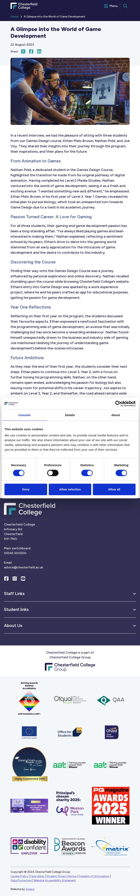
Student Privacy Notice (61, 876)
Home (14, 16)
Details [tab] (70, 415)
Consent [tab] (24, 415)
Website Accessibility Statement (55, 880)
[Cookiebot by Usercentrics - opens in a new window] (118, 404)
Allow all (114, 489)
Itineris (30, 889)
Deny (26, 489)
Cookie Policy (19, 876)
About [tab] (115, 415)
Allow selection (70, 489)
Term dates (37, 876)
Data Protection (21, 880)
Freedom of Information (94, 876)
